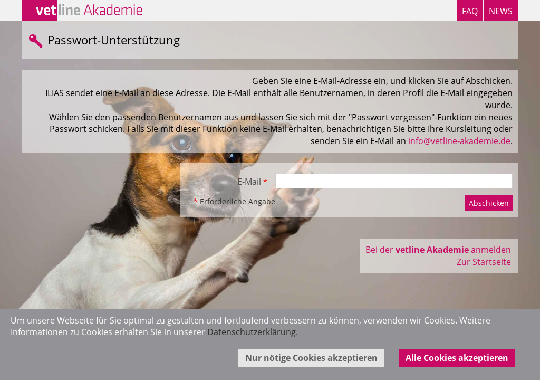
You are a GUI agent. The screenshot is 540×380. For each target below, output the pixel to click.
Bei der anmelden (438, 249)
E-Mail (252, 181)
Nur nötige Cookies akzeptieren (311, 358)
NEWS (501, 11)
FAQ (470, 11)
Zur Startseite (484, 262)
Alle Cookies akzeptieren (457, 358)
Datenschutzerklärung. (252, 332)
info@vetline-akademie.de (459, 141)
